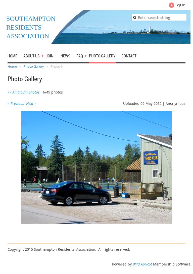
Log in (180, 5)
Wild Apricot (142, 264)
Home (12, 66)
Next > (31, 103)
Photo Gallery (34, 66)
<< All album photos (23, 92)
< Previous (16, 103)
